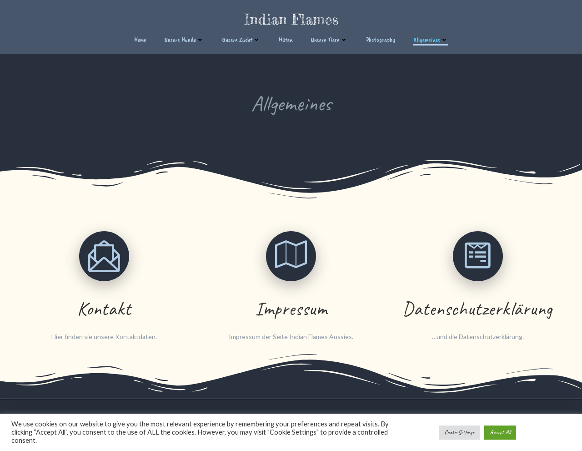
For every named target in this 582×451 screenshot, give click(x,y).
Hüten (286, 40)
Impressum (291, 308)
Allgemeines (430, 40)
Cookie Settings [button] (459, 432)
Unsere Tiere (329, 40)
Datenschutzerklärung (477, 308)
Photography (380, 40)
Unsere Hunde (184, 40)
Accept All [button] (500, 432)
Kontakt (104, 308)
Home (140, 40)
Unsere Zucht (241, 40)
